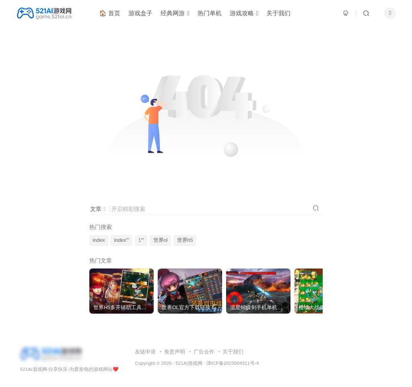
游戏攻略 (247, 13)
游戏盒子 (144, 13)
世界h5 (185, 240)
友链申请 (145, 352)
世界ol (160, 240)
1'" (141, 240)
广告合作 (204, 352)
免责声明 (174, 352)
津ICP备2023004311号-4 (232, 363)
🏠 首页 (113, 13)
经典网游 (178, 13)
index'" (121, 240)
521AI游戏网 (188, 363)
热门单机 (213, 13)
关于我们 (282, 13)
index (99, 240)
